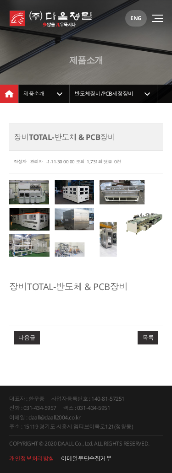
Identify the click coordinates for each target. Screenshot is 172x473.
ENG (136, 18)
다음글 (26, 337)
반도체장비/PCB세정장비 (103, 93)
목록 (148, 337)
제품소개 (33, 93)
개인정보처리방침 (31, 458)
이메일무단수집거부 (86, 458)
